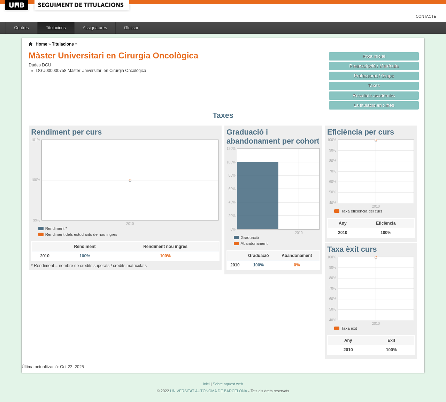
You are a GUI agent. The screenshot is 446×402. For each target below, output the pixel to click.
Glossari (131, 27)
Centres (21, 27)
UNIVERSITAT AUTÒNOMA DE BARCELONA (208, 391)
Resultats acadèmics (374, 95)
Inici (206, 384)
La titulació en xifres (373, 105)
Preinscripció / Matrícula (373, 66)
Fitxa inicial (373, 56)
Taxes (374, 85)
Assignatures (95, 27)
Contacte (426, 16)
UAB (17, 5)
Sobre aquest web (228, 384)
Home (41, 44)
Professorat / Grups (374, 75)
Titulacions (56, 27)
